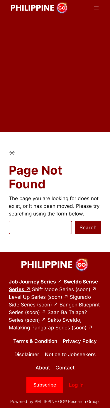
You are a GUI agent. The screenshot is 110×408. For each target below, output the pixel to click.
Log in (76, 385)
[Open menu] (96, 7)
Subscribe (44, 385)
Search (88, 227)
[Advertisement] (55, 76)
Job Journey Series (32, 282)
